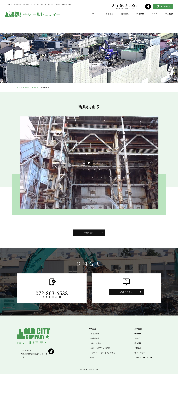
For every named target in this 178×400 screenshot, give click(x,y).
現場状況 (125, 14)
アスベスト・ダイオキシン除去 (102, 379)
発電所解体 (94, 360)
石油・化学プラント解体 (100, 374)
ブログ (155, 14)
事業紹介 (109, 14)
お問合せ (138, 374)
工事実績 (26, 87)
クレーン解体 (95, 369)
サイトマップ (139, 379)
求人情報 (169, 14)
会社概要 (140, 14)
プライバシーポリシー (143, 384)
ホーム (95, 14)
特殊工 (93, 384)
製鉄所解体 (94, 365)
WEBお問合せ (126, 318)
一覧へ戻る (89, 259)
